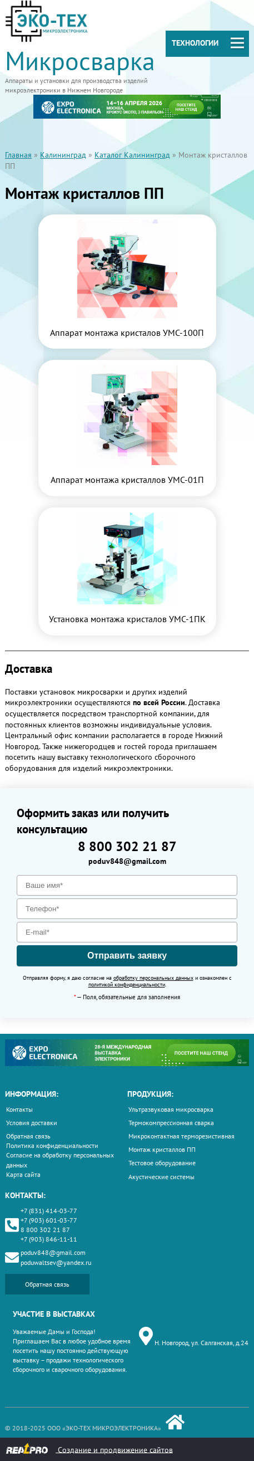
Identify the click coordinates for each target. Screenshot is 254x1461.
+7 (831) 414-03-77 (49, 1210)
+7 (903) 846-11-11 (49, 1239)
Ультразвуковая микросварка (170, 1109)
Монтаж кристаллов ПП (162, 1149)
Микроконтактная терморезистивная (181, 1136)
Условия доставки (31, 1122)
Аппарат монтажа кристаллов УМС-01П (127, 479)
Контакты (19, 1109)
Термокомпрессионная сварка (171, 1122)
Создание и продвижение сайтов (89, 1449)
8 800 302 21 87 (127, 846)
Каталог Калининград (132, 155)
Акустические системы (161, 1176)
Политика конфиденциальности (52, 1145)
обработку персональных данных (153, 977)
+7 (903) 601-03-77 (49, 1220)
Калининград (63, 155)
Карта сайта (23, 1174)
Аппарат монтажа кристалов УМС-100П (127, 332)
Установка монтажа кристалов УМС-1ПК (127, 618)
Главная (18, 155)
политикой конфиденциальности (126, 984)
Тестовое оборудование (162, 1163)
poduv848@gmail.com (127, 861)
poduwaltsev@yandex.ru (56, 1262)
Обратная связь (28, 1136)
